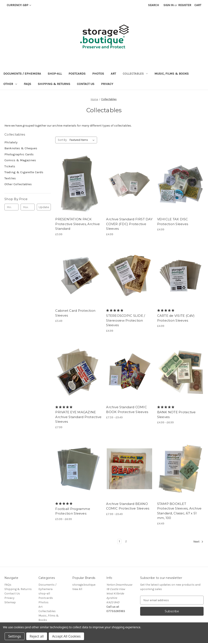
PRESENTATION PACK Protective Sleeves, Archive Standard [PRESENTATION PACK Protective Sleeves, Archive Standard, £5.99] (77, 224)
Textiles (10, 178)
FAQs (27, 84)
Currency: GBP (19, 5)
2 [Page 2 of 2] (126, 541)
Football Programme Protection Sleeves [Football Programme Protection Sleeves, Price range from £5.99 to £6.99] (72, 511)
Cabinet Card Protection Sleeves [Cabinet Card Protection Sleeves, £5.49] (75, 313)
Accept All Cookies (66, 636)
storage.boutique (83, 584)
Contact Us (85, 84)
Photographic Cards (19, 154)
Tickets (9, 166)
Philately (10, 142)
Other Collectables (18, 184)
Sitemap (10, 602)
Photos (98, 73)
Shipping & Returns (54, 84)
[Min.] (11, 207)
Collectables (135, 73)
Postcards (77, 73)
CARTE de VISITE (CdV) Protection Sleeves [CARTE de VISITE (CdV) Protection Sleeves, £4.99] (176, 318)
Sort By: (62, 139)
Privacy (107, 84)
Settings (14, 636)
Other (10, 84)
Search (153, 5)
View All (77, 589)
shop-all (55, 73)
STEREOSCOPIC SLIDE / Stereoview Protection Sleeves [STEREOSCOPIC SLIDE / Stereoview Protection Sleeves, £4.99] (125, 320)
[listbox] (83, 140)
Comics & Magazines (20, 160)
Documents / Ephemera (22, 73)
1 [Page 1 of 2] (119, 541)
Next (198, 542)
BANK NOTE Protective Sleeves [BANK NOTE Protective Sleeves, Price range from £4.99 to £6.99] (176, 414)
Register (184, 5)
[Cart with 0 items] (198, 5)
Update (44, 207)
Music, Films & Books (171, 73)
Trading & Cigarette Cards (23, 172)
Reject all (37, 636)
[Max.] (28, 207)
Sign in (168, 5)
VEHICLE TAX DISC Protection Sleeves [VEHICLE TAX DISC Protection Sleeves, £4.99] (172, 221)
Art (113, 73)
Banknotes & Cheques (20, 148)
